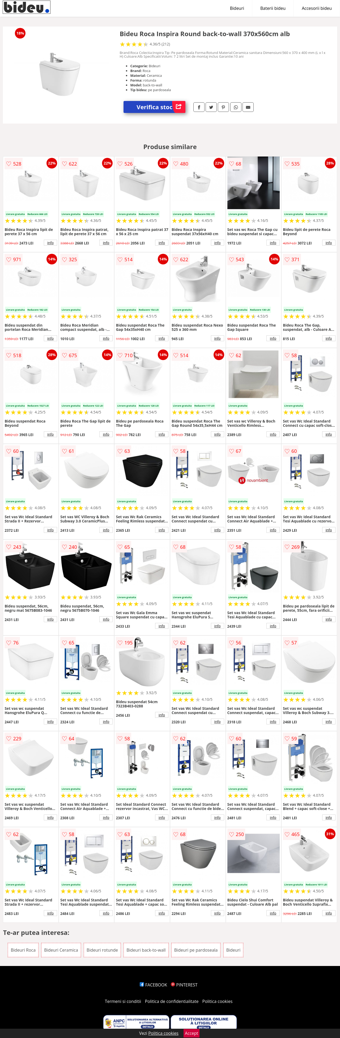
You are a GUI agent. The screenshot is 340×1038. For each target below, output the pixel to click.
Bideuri (237, 8)
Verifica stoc (161, 107)
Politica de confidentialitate (172, 1001)
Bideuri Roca (23, 950)
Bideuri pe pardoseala (196, 950)
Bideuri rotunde (102, 950)
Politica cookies (217, 1001)
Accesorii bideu (317, 8)
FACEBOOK (153, 985)
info (50, 242)
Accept (191, 1033)
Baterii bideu (273, 8)
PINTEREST (184, 985)
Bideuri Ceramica (61, 950)
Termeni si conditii (123, 1001)
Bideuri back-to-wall (145, 950)
